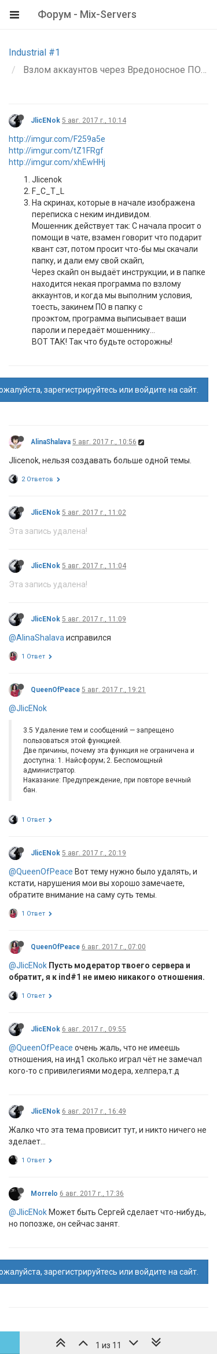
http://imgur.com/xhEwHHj (57, 162)
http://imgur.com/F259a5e (57, 139)
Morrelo (44, 1194)
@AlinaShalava (36, 637)
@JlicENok (28, 708)
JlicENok (45, 120)
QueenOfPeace (55, 690)
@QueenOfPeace (41, 871)
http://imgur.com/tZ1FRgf (56, 150)
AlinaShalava (51, 442)
